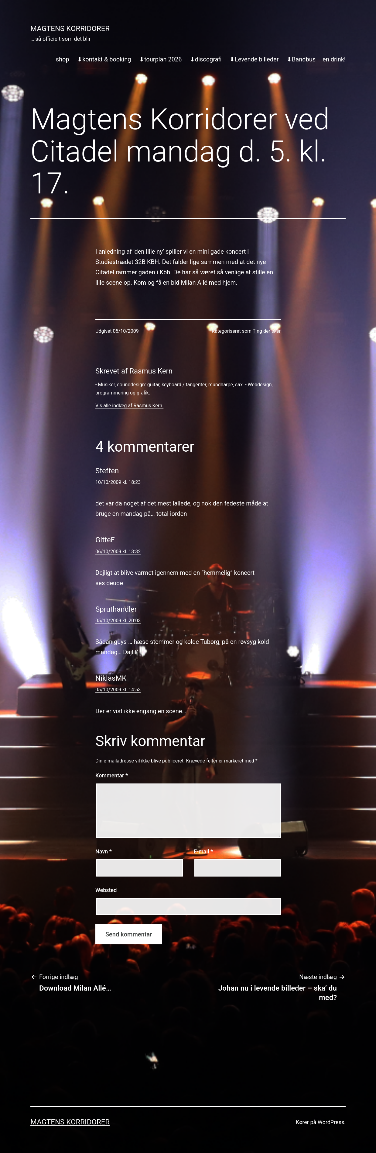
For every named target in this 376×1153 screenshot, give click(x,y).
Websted (106, 890)
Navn (103, 851)
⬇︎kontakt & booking (104, 59)
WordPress (331, 1122)
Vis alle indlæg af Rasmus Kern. (129, 405)
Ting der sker (267, 331)
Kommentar (111, 775)
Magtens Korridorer (70, 28)
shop (62, 59)
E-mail (203, 851)
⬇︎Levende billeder (254, 59)
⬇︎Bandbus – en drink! (316, 59)
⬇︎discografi (206, 59)
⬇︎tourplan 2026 (160, 59)
